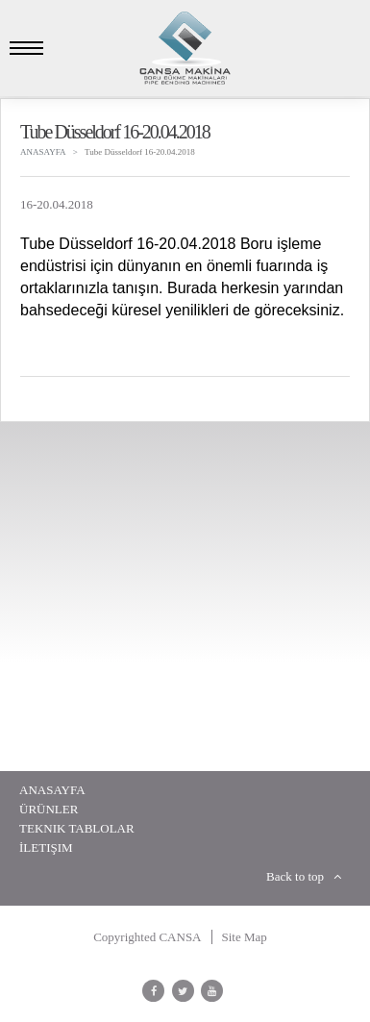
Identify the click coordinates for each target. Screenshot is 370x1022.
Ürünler (48, 809)
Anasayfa (52, 790)
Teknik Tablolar (77, 828)
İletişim (46, 847)
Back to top (303, 876)
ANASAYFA (43, 152)
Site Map (244, 937)
